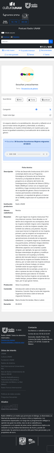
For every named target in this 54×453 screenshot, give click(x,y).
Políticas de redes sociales (10, 394)
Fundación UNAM (7, 360)
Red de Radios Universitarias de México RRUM (13, 373)
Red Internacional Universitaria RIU (12, 367)
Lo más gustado (11, 54)
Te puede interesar (27, 50)
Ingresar (6, 37)
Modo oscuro (10, 33)
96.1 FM (14, 22)
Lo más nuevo (8, 50)
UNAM (3, 354)
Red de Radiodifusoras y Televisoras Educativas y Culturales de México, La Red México (11, 380)
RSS (19, 100)
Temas (30, 54)
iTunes (31, 100)
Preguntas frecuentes (9, 397)
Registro (16, 37)
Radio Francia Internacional (11, 387)
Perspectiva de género (29, 88)
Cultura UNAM (6, 357)
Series (46, 54)
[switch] (2, 33)
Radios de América (8, 363)
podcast (46, 100)
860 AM (24, 22)
